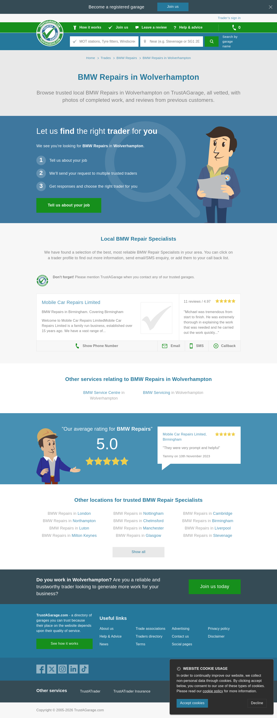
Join (173, 6)
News (104, 644)
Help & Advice (111, 636)
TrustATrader (90, 691)
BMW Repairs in (69, 513)
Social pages (182, 644)
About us (107, 628)
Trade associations (150, 628)
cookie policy (213, 691)
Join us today (214, 586)
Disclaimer (216, 636)
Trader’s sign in (229, 18)
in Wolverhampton (173, 392)
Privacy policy (219, 628)
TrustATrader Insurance (131, 691)
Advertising (180, 628)
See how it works (64, 643)
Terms (140, 644)
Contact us (180, 636)
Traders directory (149, 636)
